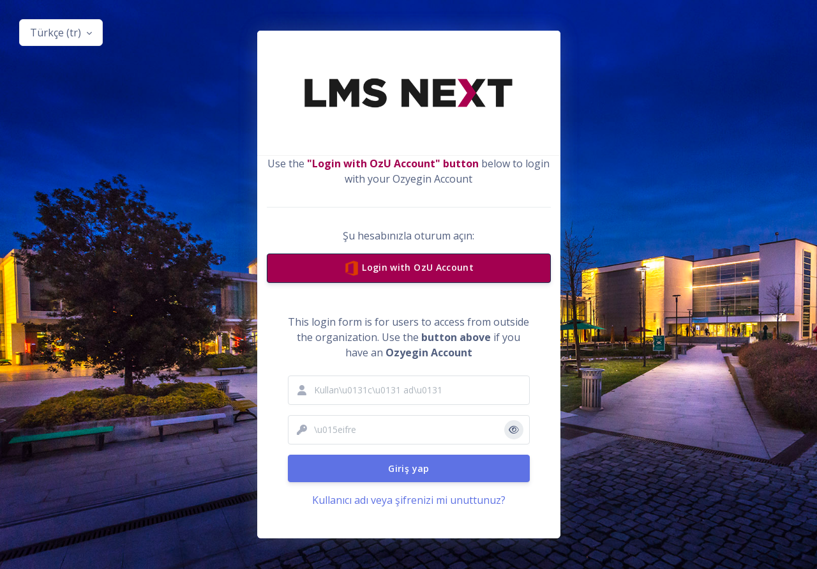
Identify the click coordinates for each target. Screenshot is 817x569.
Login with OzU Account (408, 269)
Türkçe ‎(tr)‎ (57, 33)
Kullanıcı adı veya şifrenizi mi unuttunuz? (409, 500)
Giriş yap (408, 468)
